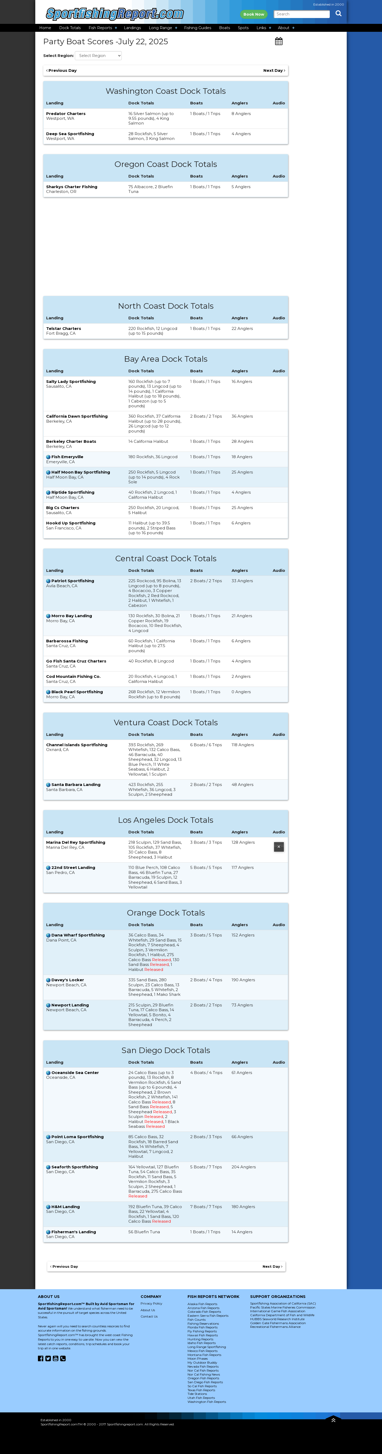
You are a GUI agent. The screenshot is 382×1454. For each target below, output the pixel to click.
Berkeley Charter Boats (71, 441)
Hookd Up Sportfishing (71, 522)
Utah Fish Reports (201, 1398)
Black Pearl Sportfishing (77, 691)
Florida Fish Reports (203, 1327)
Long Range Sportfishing (207, 1347)
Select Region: (58, 55)
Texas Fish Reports (201, 1390)
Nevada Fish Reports (203, 1366)
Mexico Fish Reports (203, 1351)
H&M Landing (65, 1206)
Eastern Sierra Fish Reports (208, 1316)
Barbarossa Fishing (67, 640)
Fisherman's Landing (73, 1231)
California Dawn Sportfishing (77, 416)
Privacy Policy (151, 1303)
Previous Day (61, 70)
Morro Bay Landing (71, 615)
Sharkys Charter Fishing (71, 186)
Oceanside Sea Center (75, 1072)
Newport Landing (70, 1004)
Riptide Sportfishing (72, 492)
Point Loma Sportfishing (77, 1136)
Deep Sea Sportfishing (70, 133)
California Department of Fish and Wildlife (282, 1315)
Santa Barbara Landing (76, 784)
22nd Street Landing (73, 867)
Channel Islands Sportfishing (76, 744)
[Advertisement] (165, 249)
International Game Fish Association (277, 1311)
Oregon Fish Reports (203, 1378)
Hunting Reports (200, 1339)
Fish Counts (197, 1320)
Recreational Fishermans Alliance (275, 1327)
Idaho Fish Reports (202, 1343)
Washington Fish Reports (207, 1402)
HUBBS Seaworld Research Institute (277, 1319)
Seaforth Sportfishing (74, 1166)
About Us (148, 1310)
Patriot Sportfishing (72, 580)
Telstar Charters (63, 328)
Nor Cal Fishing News (204, 1374)
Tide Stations (197, 1394)
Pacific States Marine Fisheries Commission (282, 1307)
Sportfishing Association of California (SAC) (283, 1303)
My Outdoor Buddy (202, 1362)
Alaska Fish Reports (202, 1304)
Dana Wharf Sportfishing (78, 935)
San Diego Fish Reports (205, 1382)
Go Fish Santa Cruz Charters (76, 661)
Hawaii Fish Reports (203, 1335)
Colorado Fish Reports (204, 1312)
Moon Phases (198, 1358)
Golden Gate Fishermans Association (278, 1323)
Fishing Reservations (203, 1323)
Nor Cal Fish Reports (203, 1370)
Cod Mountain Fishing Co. (73, 676)
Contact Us (149, 1316)
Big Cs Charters (62, 507)
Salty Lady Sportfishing (71, 381)
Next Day (274, 70)
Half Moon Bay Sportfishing (80, 472)
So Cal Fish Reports (202, 1386)
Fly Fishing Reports (202, 1331)
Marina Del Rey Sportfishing (75, 842)
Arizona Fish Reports (203, 1308)
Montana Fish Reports (204, 1355)
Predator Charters (66, 113)
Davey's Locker (67, 979)
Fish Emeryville (67, 456)
